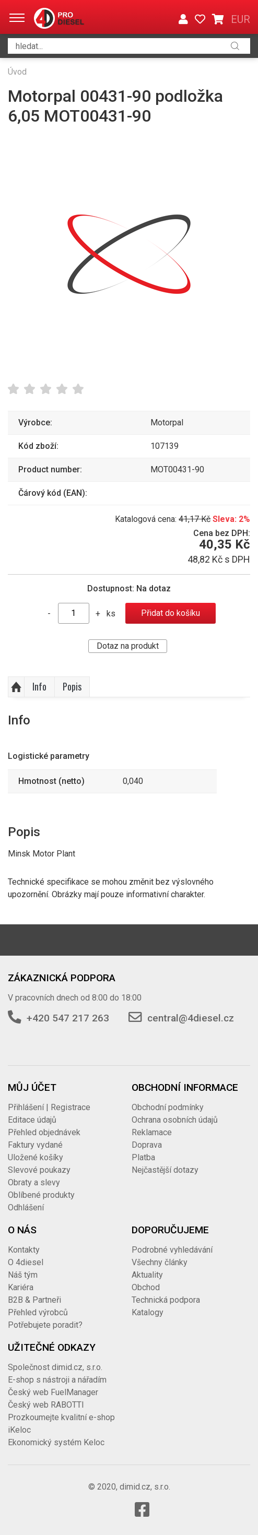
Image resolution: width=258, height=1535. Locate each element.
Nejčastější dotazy (165, 1170)
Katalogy (147, 1312)
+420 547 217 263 (68, 1018)
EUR (240, 19)
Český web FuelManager (53, 1392)
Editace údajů (32, 1120)
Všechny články (159, 1262)
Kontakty (24, 1250)
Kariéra (20, 1287)
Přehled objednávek (44, 1132)
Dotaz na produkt (128, 646)
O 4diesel (25, 1262)
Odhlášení (26, 1207)
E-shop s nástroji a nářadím (57, 1380)
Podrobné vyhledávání (172, 1250)
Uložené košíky (35, 1157)
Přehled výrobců (38, 1312)
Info (39, 686)
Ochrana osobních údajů (175, 1120)
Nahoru (16, 687)
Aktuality (147, 1275)
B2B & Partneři (34, 1300)
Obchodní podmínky (168, 1107)
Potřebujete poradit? (45, 1325)
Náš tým (23, 1275)
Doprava (147, 1145)
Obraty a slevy (34, 1182)
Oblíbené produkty (41, 1195)
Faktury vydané (35, 1145)
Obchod (146, 1287)
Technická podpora (166, 1300)
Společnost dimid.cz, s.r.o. (55, 1367)
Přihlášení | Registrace (49, 1107)
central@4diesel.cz (190, 1018)
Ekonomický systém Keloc (56, 1442)
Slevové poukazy (39, 1170)
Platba (143, 1157)
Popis (72, 686)
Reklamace (152, 1132)
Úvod (17, 72)
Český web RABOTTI (46, 1405)
